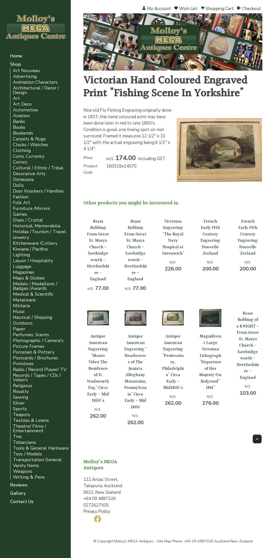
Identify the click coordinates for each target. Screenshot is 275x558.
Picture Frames (28, 346)
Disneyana (23, 179)
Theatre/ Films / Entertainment (29, 428)
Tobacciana (24, 442)
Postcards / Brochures (35, 358)
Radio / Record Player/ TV (39, 369)
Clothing (22, 150)
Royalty (21, 391)
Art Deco (22, 104)
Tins (17, 436)
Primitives (23, 363)
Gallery (18, 493)
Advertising (25, 76)
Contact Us (22, 502)
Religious (22, 385)
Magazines (23, 272)
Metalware (24, 300)
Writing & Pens (29, 477)
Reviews (19, 485)
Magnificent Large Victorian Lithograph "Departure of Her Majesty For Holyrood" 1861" (210, 362)
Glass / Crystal (28, 220)
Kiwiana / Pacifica (30, 249)
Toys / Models (27, 454)
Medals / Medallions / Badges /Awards (35, 286)
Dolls (18, 185)
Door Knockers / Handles (38, 191)
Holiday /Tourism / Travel (39, 231)
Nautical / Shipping (32, 317)
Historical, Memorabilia (36, 226)
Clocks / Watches (30, 144)
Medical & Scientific (33, 294)
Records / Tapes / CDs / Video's (37, 377)
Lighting (21, 255)
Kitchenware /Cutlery (35, 243)
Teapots (21, 414)
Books (19, 127)
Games (20, 214)
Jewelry (21, 237)
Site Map (164, 541)
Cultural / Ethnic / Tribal (38, 168)
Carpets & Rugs (29, 139)
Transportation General (37, 459)
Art (16, 98)
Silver (19, 403)
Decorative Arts (29, 173)
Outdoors (23, 323)
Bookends (23, 133)
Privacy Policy (96, 511)
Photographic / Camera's (38, 340)
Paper (19, 329)
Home (16, 56)
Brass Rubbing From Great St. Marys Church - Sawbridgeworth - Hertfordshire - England (98, 250)
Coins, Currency (28, 156)
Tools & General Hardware (41, 448)
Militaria (21, 305)
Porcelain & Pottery (33, 352)
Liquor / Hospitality (33, 260)
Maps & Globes (28, 278)
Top (257, 439)
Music (19, 311)
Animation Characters (35, 82)
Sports (20, 409)
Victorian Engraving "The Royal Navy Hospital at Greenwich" (173, 237)
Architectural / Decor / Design (36, 90)
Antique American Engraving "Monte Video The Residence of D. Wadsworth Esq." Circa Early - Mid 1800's (98, 368)
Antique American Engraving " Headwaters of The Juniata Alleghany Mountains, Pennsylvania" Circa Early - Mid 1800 (135, 372)
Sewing (20, 397)
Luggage (22, 266)
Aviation (21, 115)
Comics (20, 162)
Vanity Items (26, 465)
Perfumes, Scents (31, 334)
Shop (15, 64)
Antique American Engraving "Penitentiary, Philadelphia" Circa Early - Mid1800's (173, 362)
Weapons (22, 471)
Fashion (20, 197)
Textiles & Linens (31, 420)
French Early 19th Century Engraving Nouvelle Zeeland (210, 237)
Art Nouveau (26, 70)
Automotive (25, 110)
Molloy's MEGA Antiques (133, 541)
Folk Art (21, 202)
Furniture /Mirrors (31, 208)
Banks (19, 121)
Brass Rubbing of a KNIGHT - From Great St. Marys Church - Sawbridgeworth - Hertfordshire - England (247, 345)
